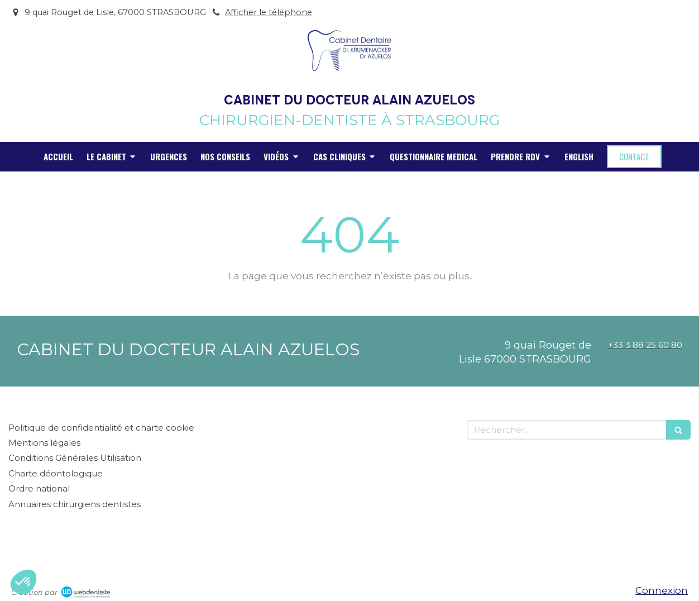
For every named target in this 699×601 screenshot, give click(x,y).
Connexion (661, 590)
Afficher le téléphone (268, 12)
